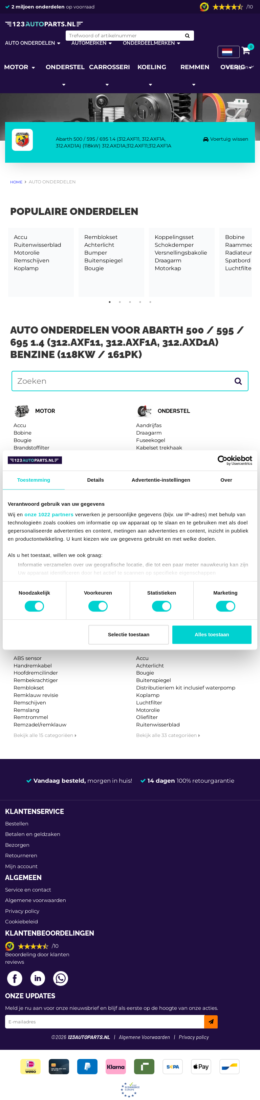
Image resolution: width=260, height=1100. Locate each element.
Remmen (195, 67)
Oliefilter (147, 717)
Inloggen (237, 67)
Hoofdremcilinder (36, 672)
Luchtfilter (239, 268)
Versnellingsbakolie (181, 252)
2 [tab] (119, 302)
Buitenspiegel (103, 260)
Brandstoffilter (31, 447)
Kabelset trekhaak (159, 447)
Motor (17, 67)
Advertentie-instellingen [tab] (161, 480)
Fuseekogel (150, 440)
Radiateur (238, 252)
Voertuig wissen (229, 139)
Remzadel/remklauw (40, 724)
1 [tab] (109, 302)
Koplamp (26, 268)
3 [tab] (130, 302)
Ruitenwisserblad (37, 245)
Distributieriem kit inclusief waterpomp (185, 687)
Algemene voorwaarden (35, 900)
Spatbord (238, 260)
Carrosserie (109, 67)
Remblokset (101, 237)
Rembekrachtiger (36, 680)
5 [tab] (150, 302)
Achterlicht (99, 245)
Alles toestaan (212, 634)
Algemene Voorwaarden (144, 1037)
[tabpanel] (41, 262)
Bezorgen (17, 845)
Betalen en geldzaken (32, 834)
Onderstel (65, 67)
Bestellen (16, 823)
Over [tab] (226, 480)
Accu (20, 237)
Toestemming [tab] (33, 480)
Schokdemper (174, 245)
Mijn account (21, 866)
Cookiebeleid (21, 921)
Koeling (151, 67)
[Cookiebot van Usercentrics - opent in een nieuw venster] (222, 460)
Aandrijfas (148, 425)
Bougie (94, 268)
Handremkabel (33, 665)
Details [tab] (95, 480)
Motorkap (168, 268)
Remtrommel (31, 717)
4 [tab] (140, 302)
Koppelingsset (174, 237)
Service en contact (28, 889)
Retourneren (21, 855)
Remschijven (31, 260)
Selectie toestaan (129, 634)
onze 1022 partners (48, 514)
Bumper (95, 252)
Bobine (235, 237)
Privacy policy (22, 911)
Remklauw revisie (36, 695)
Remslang (26, 710)
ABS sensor (28, 658)
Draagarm (168, 260)
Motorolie (27, 252)
